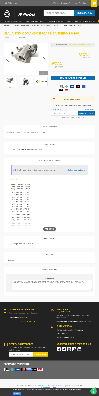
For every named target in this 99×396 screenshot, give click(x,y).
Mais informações (75, 389)
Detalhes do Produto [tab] (49, 127)
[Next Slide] (44, 59)
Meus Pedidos (79, 3)
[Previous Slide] (7, 59)
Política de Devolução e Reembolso (70, 330)
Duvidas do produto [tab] (49, 270)
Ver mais (50, 229)
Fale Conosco (62, 334)
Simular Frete (86, 113)
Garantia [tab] (49, 254)
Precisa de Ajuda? (61, 3)
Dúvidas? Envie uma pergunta (73, 117)
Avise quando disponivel (73, 78)
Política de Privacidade (65, 337)
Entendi (16, 393)
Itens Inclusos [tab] (49, 144)
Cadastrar (40, 354)
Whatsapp (11, 3)
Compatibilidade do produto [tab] (49, 160)
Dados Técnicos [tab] (49, 238)
